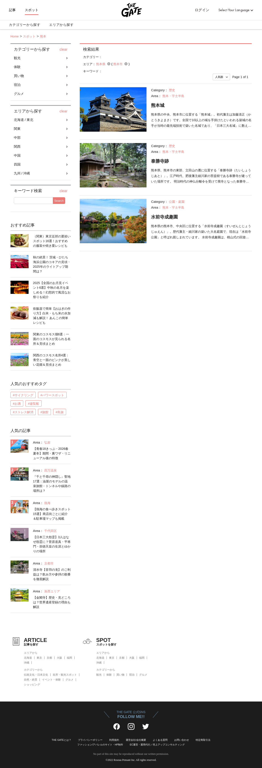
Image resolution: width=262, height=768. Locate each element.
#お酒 (17, 403)
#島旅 (60, 412)
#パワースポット (52, 395)
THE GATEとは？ (61, 740)
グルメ (19, 93)
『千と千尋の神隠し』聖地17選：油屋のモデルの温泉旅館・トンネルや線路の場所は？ (52, 483)
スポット (32, 10)
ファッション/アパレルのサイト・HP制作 (100, 744)
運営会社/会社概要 (136, 740)
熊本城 (157, 105)
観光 (17, 58)
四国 (17, 164)
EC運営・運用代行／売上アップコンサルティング (157, 744)
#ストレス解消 (23, 412)
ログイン (202, 10)
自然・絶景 (30, 679)
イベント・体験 (51, 679)
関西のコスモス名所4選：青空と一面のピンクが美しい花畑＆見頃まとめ (52, 359)
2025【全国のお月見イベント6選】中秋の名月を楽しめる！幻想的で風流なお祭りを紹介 (52, 290)
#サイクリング (23, 395)
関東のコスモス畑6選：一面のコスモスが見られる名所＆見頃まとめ (52, 338)
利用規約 (114, 740)
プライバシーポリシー (90, 740)
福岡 (69, 657)
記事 (12, 10)
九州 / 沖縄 (22, 173)
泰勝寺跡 (160, 161)
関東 (17, 129)
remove (108, 63)
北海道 (28, 657)
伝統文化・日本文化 (36, 674)
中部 (17, 137)
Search (59, 200)
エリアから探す (61, 25)
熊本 (43, 36)
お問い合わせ (181, 740)
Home (14, 36)
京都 (49, 657)
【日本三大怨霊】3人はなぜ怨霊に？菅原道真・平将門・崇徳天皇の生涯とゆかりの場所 (52, 544)
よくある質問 (160, 740)
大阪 (59, 657)
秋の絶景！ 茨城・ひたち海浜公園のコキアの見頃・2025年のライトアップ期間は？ (52, 264)
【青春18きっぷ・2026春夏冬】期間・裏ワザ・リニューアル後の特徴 (52, 453)
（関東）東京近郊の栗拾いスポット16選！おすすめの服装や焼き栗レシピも (52, 241)
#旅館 (44, 412)
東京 (39, 657)
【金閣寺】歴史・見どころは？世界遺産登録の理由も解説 (52, 602)
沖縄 (26, 662)
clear (63, 49)
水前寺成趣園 (164, 216)
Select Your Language (234, 10)
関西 (17, 146)
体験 (17, 67)
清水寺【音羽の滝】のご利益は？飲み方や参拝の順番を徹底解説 (52, 574)
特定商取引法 (203, 740)
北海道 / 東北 (24, 120)
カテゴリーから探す (24, 25)
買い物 (19, 76)
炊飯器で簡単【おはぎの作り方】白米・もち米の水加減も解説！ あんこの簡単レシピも (52, 315)
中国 (17, 155)
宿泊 (17, 85)
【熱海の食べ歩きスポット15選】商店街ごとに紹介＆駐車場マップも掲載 (52, 513)
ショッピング (32, 684)
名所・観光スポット (65, 674)
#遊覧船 (33, 403)
